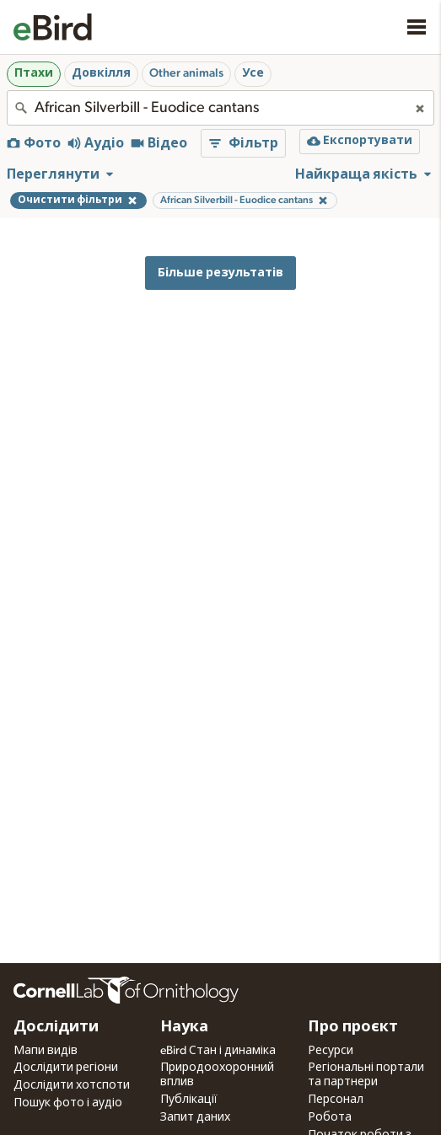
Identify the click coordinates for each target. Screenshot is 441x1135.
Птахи (33, 73)
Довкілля (101, 73)
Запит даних (195, 1117)
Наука (184, 1027)
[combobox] (220, 108)
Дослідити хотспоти (71, 1085)
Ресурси (330, 1051)
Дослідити (56, 1027)
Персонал (335, 1100)
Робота (330, 1117)
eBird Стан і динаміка (218, 1051)
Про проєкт (353, 1027)
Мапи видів (45, 1051)
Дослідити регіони (65, 1067)
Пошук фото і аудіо (67, 1103)
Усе (253, 73)
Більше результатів (220, 272)
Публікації (189, 1100)
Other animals (186, 73)
